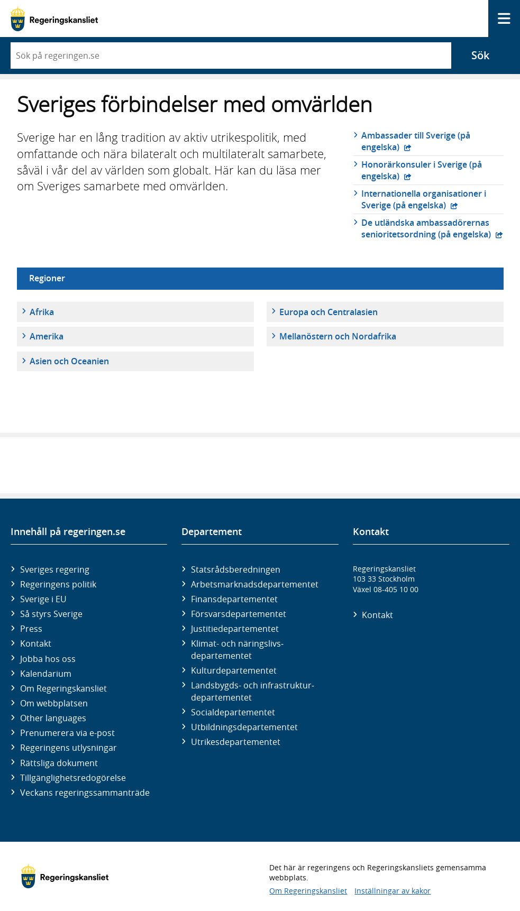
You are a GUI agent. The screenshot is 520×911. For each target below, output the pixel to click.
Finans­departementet (234, 599)
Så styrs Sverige (51, 614)
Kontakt (35, 643)
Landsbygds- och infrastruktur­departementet (252, 691)
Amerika (46, 336)
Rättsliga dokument (59, 763)
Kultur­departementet (234, 670)
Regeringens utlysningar (68, 747)
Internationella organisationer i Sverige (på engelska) (423, 199)
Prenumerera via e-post (67, 733)
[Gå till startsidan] (54, 19)
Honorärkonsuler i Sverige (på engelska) (421, 170)
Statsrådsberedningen (235, 569)
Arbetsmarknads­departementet (254, 584)
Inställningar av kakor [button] (392, 891)
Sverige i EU (43, 599)
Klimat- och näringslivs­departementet (237, 649)
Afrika (42, 312)
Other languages (53, 718)
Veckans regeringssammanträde (85, 792)
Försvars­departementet (238, 614)
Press (31, 628)
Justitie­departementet (235, 628)
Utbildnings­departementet (244, 727)
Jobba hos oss (48, 659)
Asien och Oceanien (69, 361)
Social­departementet (233, 712)
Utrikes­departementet (235, 742)
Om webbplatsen (54, 703)
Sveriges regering (54, 569)
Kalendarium (45, 673)
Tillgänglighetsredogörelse (73, 778)
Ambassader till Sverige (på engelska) (415, 141)
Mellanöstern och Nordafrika (337, 336)
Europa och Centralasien (328, 312)
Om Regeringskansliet (63, 688)
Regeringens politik (58, 584)
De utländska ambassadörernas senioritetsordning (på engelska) (427, 228)
